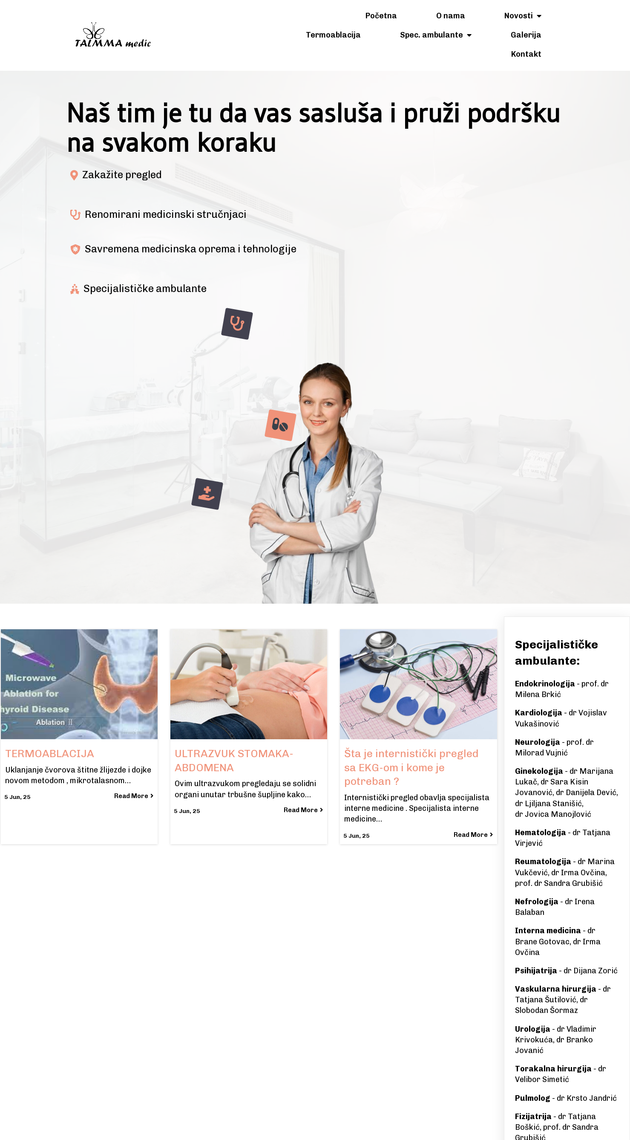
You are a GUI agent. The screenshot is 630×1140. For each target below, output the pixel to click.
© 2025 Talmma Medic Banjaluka (315, 1126)
